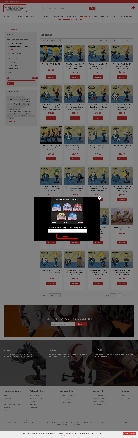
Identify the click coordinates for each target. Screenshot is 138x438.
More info (62, 435)
